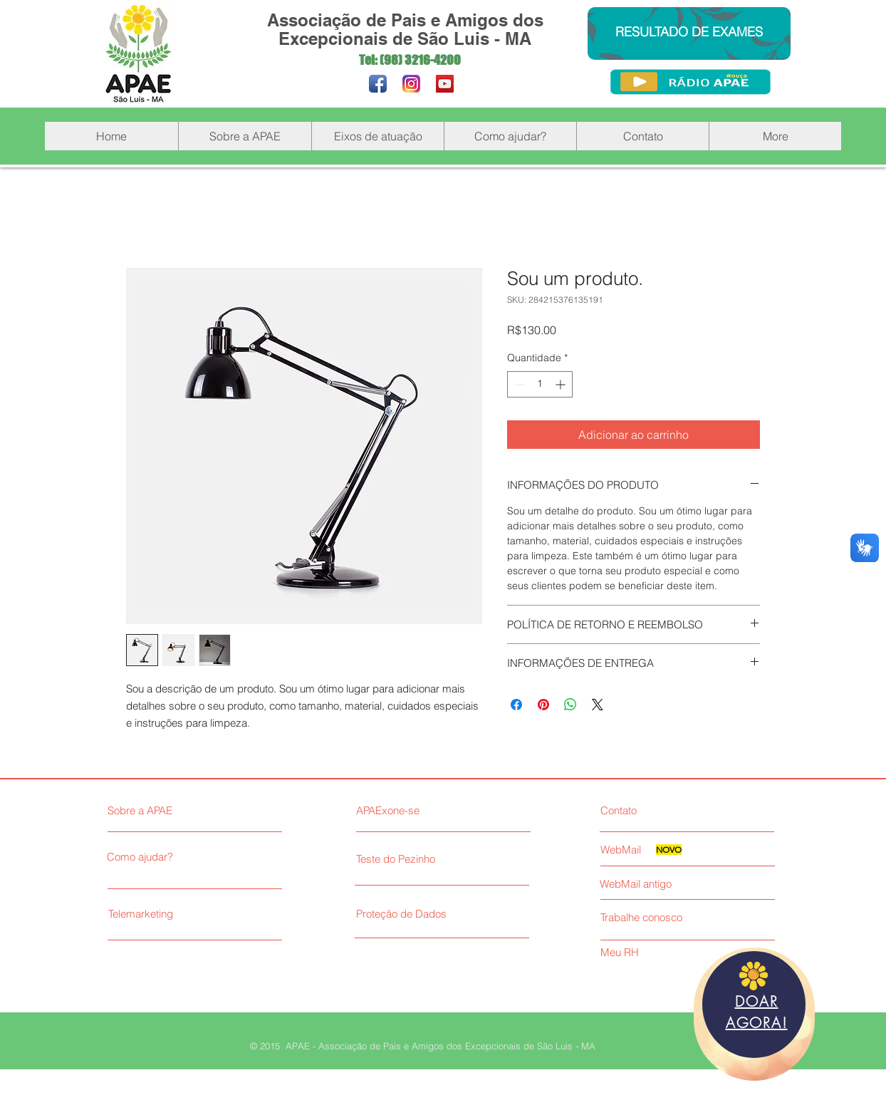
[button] (244, 136)
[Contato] (659, 810)
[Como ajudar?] (173, 856)
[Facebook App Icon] (378, 84)
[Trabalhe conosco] (659, 917)
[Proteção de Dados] (459, 913)
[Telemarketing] (174, 913)
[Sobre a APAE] (175, 810)
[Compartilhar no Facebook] (516, 704)
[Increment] (561, 384)
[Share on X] (597, 704)
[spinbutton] (540, 384)
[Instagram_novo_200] (411, 84)
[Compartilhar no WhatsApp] (570, 704)
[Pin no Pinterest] (543, 704)
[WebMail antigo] (685, 883)
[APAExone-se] (438, 810)
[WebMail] (627, 849)
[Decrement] (518, 384)
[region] (754, 1014)
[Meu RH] (659, 952)
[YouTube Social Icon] (445, 84)
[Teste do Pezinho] (438, 858)
